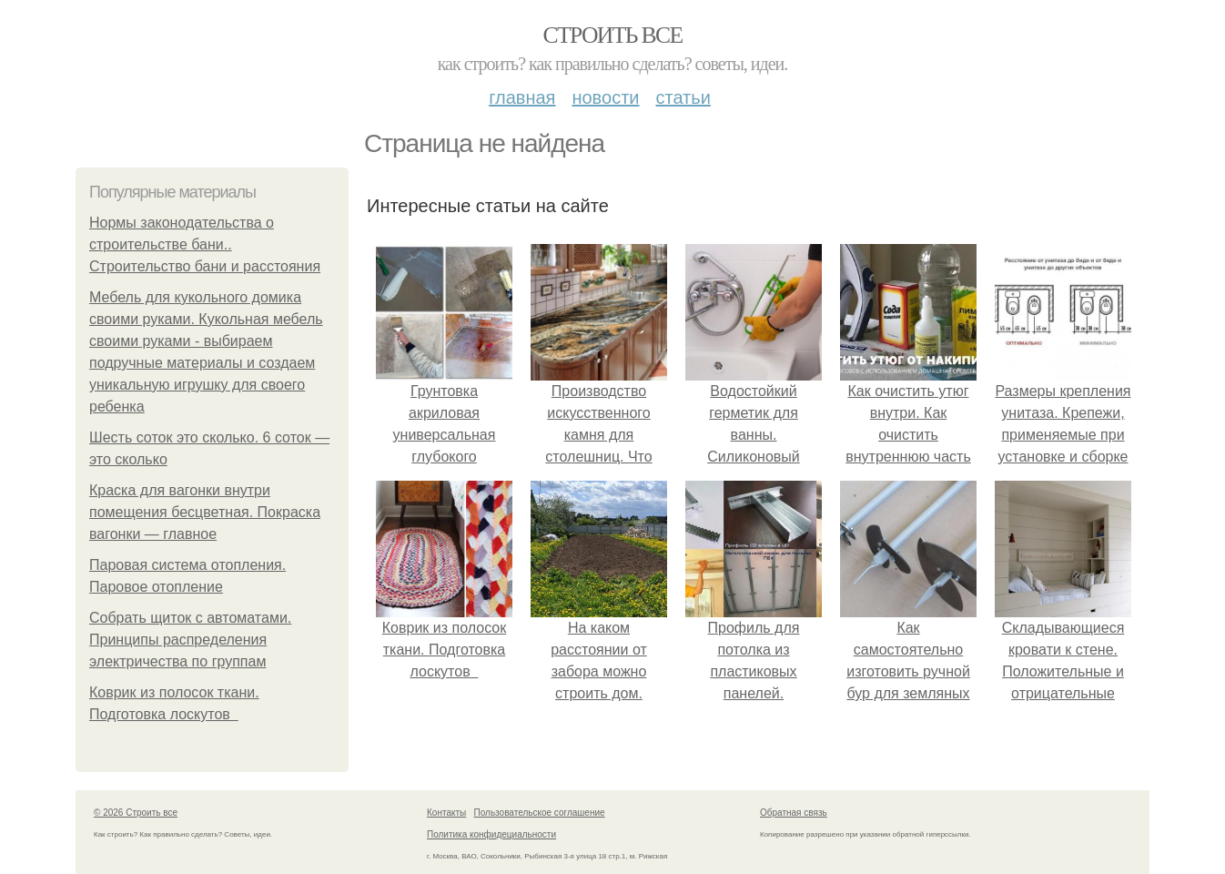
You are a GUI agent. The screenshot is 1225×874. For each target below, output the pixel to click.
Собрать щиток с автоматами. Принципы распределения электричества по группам (190, 639)
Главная (522, 97)
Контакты (446, 813)
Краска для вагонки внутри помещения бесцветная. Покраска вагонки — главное (204, 512)
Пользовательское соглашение (539, 813)
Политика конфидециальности (491, 834)
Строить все (612, 35)
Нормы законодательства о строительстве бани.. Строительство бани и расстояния (204, 244)
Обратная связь (793, 813)
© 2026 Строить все (135, 813)
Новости (605, 97)
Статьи (682, 97)
